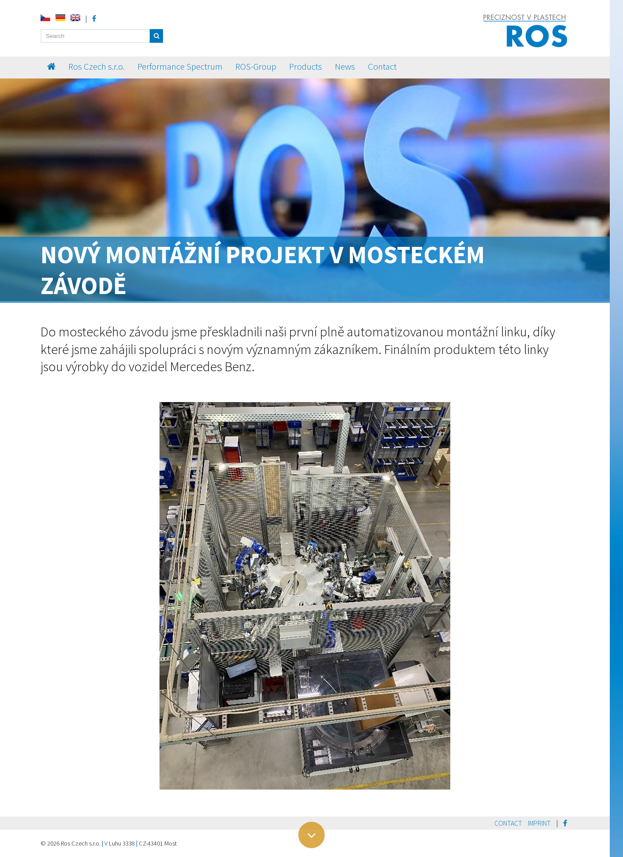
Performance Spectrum (179, 66)
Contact (382, 66)
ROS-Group (255, 66)
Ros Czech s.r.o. (96, 66)
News (345, 66)
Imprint (539, 823)
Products (305, 66)
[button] (156, 36)
